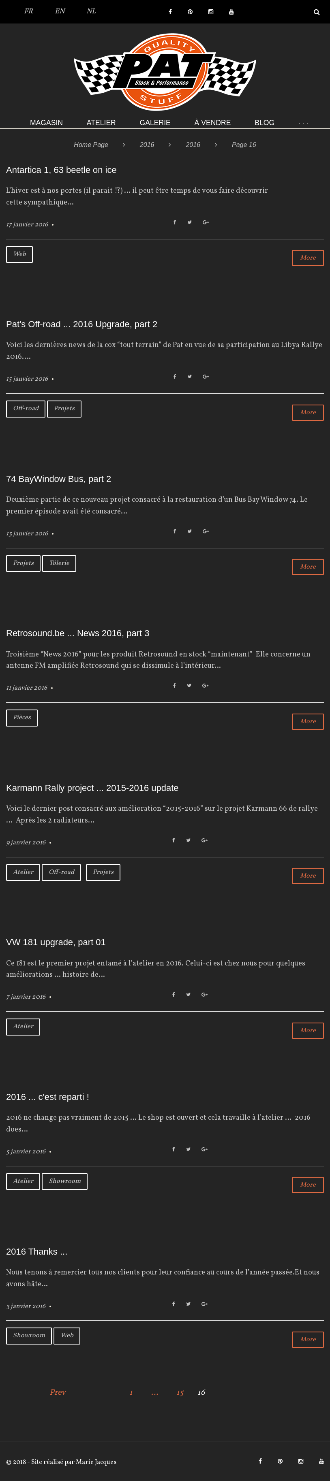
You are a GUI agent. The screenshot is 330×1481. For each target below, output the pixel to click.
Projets (64, 408)
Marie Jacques (95, 1462)
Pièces (22, 717)
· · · (303, 123)
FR (28, 11)
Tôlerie (59, 563)
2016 (147, 144)
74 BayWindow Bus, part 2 (58, 479)
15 (180, 1392)
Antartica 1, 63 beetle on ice (61, 170)
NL (91, 11)
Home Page (91, 144)
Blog (264, 123)
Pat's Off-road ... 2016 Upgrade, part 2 (81, 324)
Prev (57, 1392)
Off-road (26, 408)
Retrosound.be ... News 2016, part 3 (77, 633)
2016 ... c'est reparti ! (47, 1097)
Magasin (46, 123)
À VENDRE (213, 123)
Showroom (65, 1181)
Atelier (101, 123)
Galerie (155, 123)
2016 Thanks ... (36, 1252)
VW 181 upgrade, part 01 (56, 942)
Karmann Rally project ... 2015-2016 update (92, 788)
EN (59, 11)
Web (19, 254)
